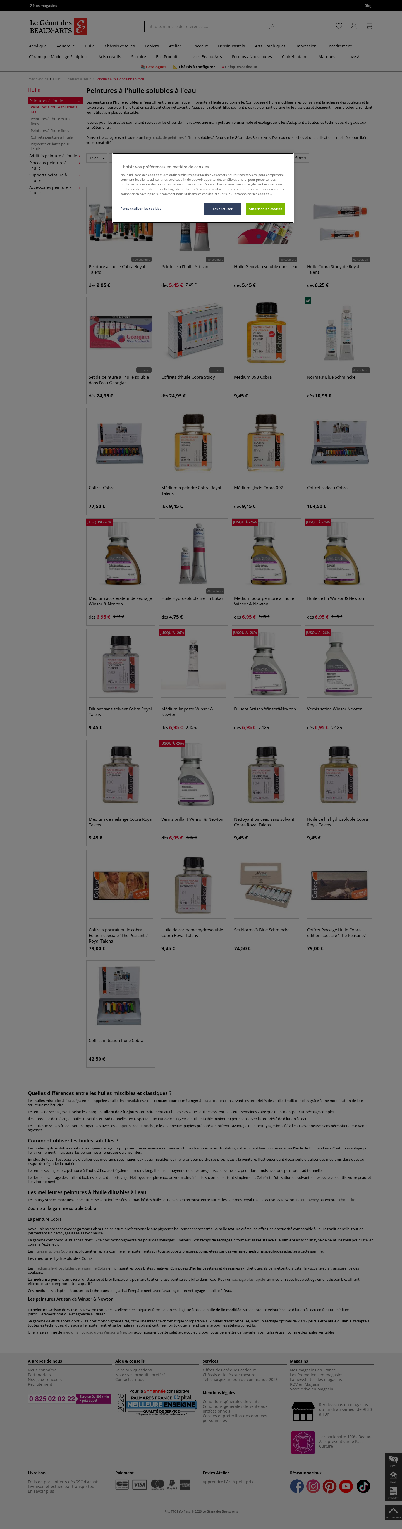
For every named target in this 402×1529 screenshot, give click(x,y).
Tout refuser (222, 209)
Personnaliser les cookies (141, 208)
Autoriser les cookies (265, 209)
